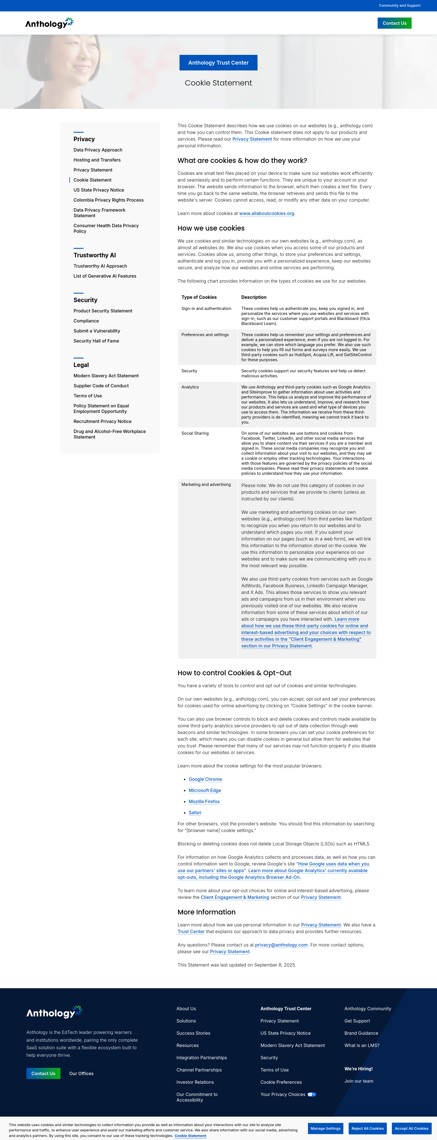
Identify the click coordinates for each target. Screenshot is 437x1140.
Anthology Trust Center (286, 1008)
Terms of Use (88, 395)
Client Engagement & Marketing (235, 897)
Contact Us (395, 23)
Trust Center (191, 931)
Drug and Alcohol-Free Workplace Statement (110, 434)
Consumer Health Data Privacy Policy (106, 228)
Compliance (86, 321)
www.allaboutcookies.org (266, 213)
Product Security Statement (103, 311)
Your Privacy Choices (288, 1094)
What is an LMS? (362, 1045)
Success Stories (193, 1033)
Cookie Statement (92, 180)
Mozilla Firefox (204, 801)
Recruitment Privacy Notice (103, 421)
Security (269, 1057)
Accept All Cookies (412, 1132)
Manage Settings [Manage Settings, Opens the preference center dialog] (326, 1132)
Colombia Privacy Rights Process (109, 200)
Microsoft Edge (205, 790)
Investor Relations (195, 1082)
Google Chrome (205, 779)
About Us (186, 1008)
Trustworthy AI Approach (100, 266)
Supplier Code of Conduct (101, 385)
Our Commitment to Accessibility (197, 1097)
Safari (195, 812)
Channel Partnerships (199, 1070)
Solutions (186, 1021)
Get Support (357, 1021)
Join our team (358, 1081)
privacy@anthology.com (281, 945)
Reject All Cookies (368, 1132)
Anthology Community (367, 1008)
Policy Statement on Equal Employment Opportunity (101, 408)
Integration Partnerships (201, 1057)
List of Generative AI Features (105, 276)
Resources (187, 1045)
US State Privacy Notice (99, 190)
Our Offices (81, 1073)
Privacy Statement (93, 170)
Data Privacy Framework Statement (99, 212)
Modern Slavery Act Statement (106, 375)
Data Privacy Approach (98, 150)
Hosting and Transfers (97, 160)
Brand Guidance (361, 1033)
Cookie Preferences (281, 1082)
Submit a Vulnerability (97, 331)
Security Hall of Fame (96, 341)
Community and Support (400, 5)
